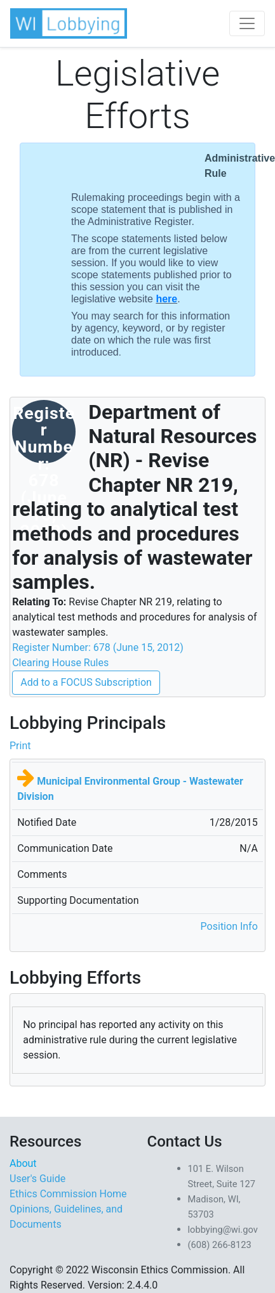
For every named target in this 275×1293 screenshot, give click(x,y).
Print (20, 746)
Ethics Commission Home (68, 1194)
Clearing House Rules (60, 663)
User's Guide (37, 1179)
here (166, 298)
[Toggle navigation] (247, 23)
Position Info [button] (229, 926)
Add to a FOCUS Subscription (86, 682)
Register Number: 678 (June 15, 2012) (98, 647)
